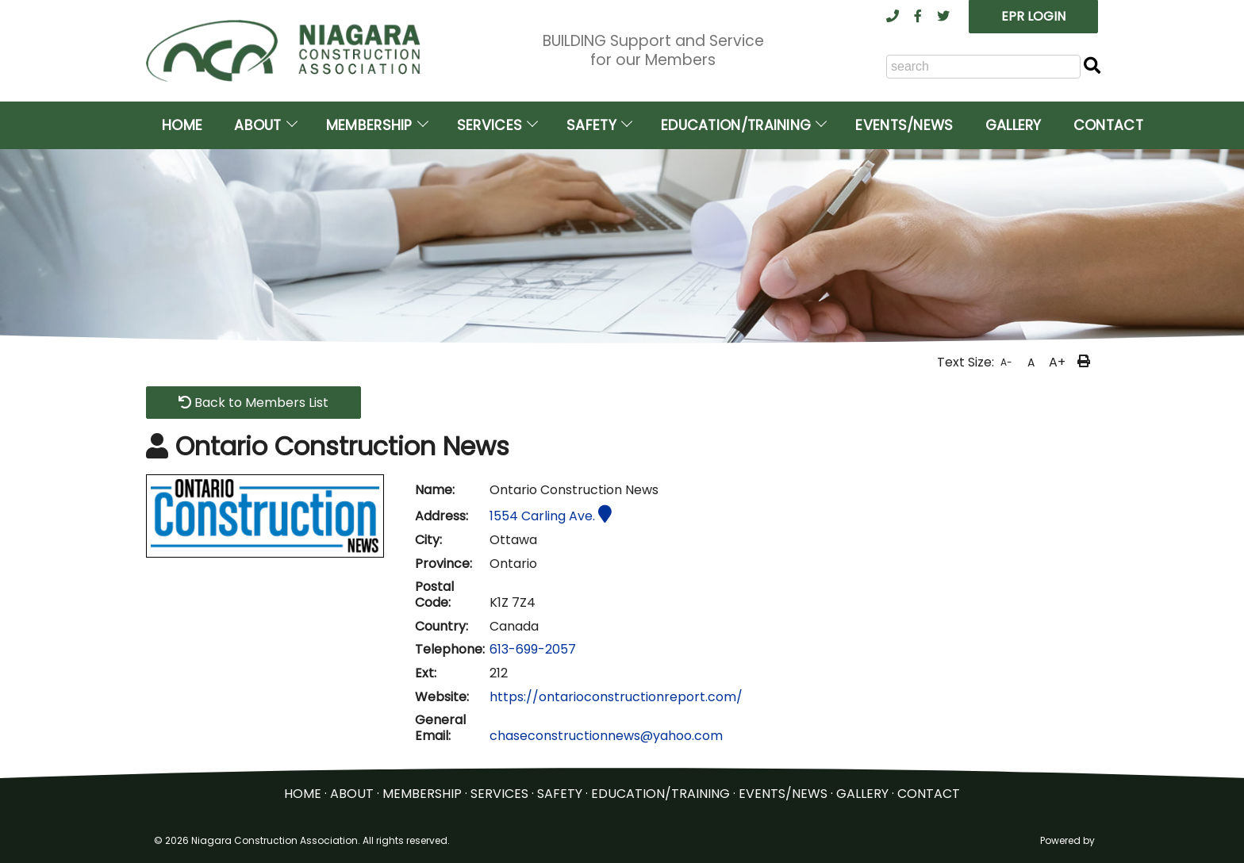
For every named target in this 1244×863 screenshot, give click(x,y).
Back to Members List (253, 402)
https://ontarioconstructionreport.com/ (616, 697)
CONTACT (928, 793)
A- (1006, 362)
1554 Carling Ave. (551, 516)
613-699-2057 (533, 649)
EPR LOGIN (1033, 16)
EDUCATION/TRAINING (660, 793)
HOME (302, 793)
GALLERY (862, 793)
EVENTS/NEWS (783, 793)
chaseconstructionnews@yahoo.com (606, 736)
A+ (1057, 362)
